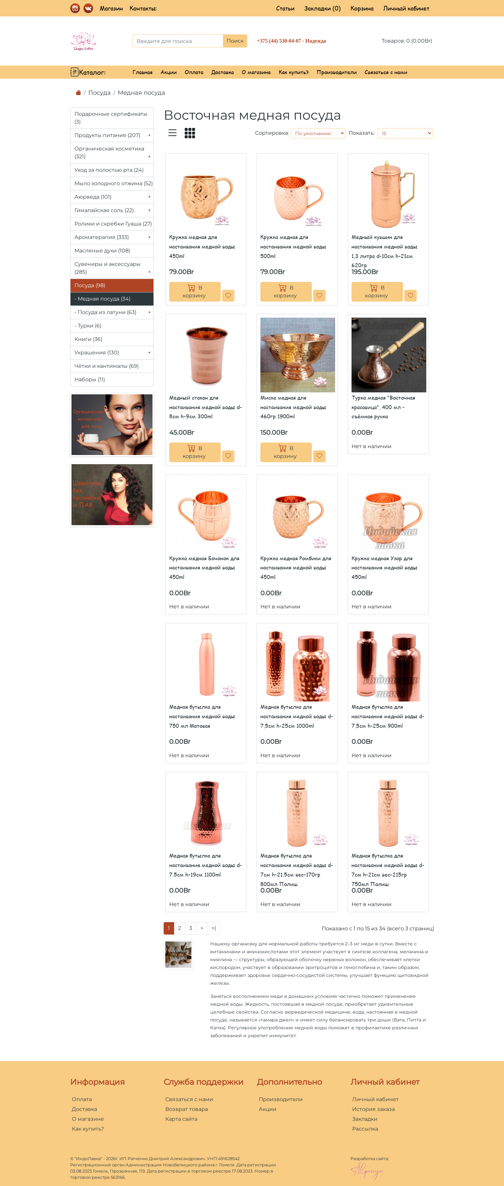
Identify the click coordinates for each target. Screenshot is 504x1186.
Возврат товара (186, 1109)
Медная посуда (141, 92)
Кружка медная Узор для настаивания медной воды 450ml (384, 567)
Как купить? (294, 72)
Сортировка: (272, 133)
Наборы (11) (89, 379)
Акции (168, 72)
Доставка (222, 72)
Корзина (362, 8)
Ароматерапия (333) (113, 237)
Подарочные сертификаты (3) (111, 118)
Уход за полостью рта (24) (109, 170)
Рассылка (365, 1129)
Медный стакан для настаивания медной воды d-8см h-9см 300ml (205, 407)
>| (214, 928)
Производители (336, 72)
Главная (142, 72)
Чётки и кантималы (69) (106, 366)
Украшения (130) (113, 352)
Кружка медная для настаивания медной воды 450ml (202, 246)
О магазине (256, 72)
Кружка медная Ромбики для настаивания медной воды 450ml (295, 567)
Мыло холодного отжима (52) (113, 183)
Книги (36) (88, 339)
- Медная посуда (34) (102, 299)
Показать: (361, 133)
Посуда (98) (113, 285)
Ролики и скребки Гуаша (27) (113, 224)
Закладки (364, 1119)
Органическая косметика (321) (113, 154)
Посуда (99, 92)
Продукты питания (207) (113, 135)
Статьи (285, 8)
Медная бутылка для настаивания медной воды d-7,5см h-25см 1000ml (296, 716)
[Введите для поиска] (177, 41)
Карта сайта (181, 1119)
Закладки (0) (322, 8)
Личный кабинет (406, 8)
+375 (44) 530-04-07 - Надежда (291, 41)
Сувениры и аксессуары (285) (113, 270)
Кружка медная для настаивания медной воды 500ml (293, 246)
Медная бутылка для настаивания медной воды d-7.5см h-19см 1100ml (205, 865)
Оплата (194, 72)
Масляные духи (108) (102, 250)
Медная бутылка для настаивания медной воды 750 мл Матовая (202, 716)
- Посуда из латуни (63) (113, 312)
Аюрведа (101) (113, 197)
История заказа (373, 1109)
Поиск (235, 41)
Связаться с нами (386, 72)
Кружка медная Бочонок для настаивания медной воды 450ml (204, 567)
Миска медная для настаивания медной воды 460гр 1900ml (293, 407)
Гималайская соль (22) (113, 210)
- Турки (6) (87, 326)
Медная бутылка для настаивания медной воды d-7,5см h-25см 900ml (388, 716)
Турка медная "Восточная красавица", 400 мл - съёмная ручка (383, 407)
